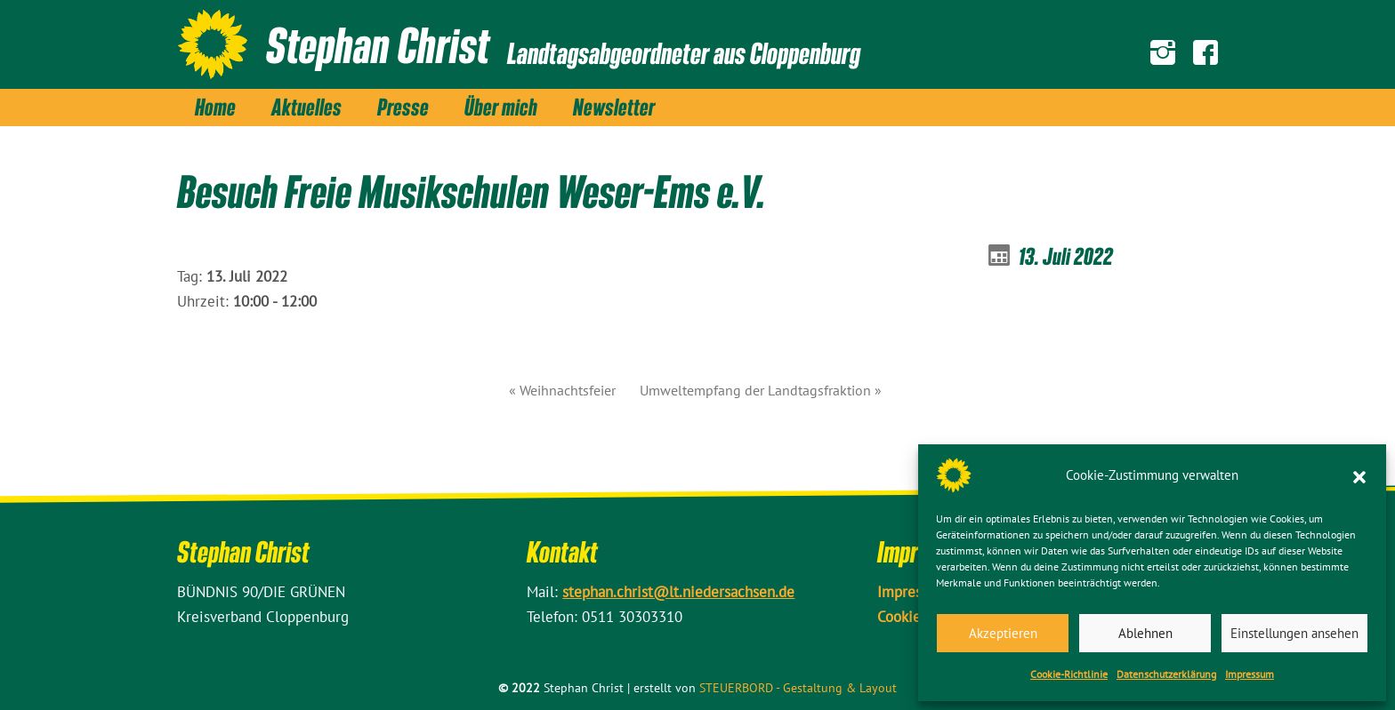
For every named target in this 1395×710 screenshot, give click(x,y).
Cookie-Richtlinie (1069, 674)
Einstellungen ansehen (1294, 633)
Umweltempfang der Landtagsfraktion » (761, 390)
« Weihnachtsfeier (562, 390)
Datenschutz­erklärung (1166, 674)
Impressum (1249, 674)
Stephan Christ (377, 44)
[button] (1359, 475)
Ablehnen (1145, 633)
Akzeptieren (1003, 633)
